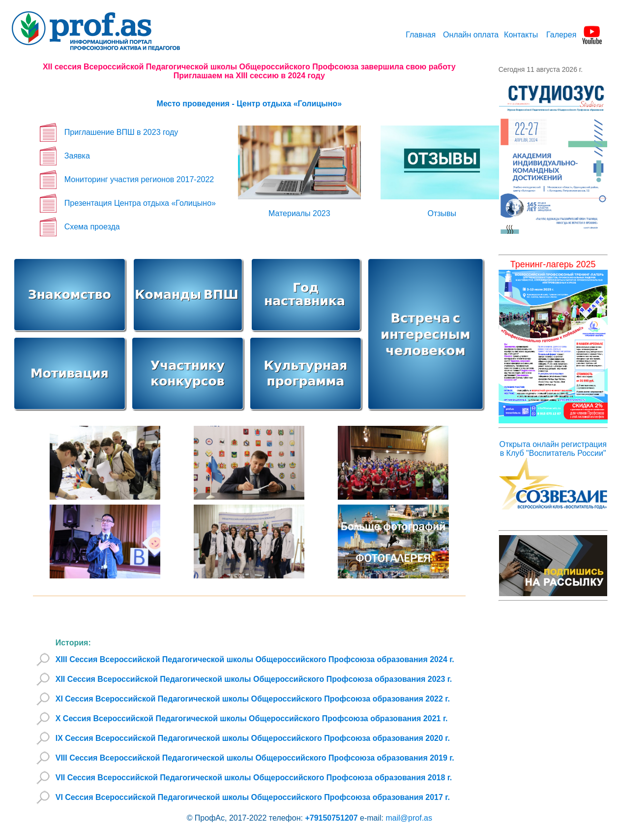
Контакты (521, 35)
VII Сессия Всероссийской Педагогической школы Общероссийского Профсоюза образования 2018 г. (254, 777)
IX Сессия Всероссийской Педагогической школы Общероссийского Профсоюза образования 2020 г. (253, 738)
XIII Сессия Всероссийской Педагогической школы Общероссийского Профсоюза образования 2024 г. (255, 659)
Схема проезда (92, 227)
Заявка (77, 156)
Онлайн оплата (471, 35)
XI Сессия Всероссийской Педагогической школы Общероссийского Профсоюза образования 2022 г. (253, 699)
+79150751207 (330, 818)
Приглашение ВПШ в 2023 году (121, 132)
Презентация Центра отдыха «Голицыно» (140, 203)
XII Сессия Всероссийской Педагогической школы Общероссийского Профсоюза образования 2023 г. (254, 679)
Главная (421, 35)
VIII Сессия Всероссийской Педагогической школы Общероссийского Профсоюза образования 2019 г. (255, 758)
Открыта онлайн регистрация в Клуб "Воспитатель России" (553, 448)
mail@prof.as (409, 818)
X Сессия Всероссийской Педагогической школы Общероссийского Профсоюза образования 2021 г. (252, 718)
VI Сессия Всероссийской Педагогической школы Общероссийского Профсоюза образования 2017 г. (253, 797)
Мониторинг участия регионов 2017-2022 (139, 179)
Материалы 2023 (299, 213)
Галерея (561, 35)
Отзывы (441, 213)
